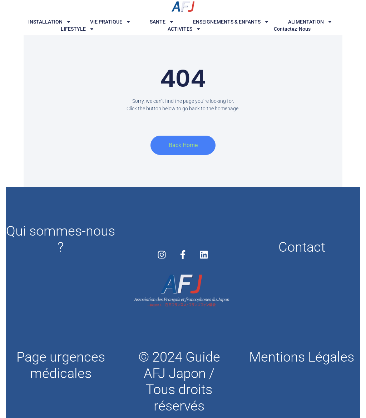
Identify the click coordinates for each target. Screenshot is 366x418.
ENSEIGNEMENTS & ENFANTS (231, 21)
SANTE (162, 21)
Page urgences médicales (60, 365)
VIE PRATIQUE (110, 21)
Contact (301, 247)
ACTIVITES (184, 28)
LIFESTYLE (77, 28)
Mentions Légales (301, 357)
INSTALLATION (49, 21)
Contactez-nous (292, 29)
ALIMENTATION (310, 21)
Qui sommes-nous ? (60, 239)
